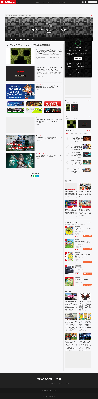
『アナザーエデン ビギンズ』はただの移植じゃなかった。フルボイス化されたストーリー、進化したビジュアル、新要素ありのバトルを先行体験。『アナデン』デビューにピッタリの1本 (71, 325)
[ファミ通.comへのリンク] (9, 2)
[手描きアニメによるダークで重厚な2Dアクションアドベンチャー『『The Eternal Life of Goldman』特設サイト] (85, 203)
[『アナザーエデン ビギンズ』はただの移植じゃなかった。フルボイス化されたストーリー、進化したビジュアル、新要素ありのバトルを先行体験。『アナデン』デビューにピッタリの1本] (71, 316)
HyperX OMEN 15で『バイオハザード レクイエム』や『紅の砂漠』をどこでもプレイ (85, 194)
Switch (25, 2)
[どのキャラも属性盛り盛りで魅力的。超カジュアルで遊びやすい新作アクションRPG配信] (20, 160)
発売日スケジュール (40, 2)
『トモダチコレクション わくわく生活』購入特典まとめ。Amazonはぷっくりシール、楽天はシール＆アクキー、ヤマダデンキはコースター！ (85, 325)
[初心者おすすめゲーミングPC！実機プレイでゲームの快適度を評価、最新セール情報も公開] (20, 91)
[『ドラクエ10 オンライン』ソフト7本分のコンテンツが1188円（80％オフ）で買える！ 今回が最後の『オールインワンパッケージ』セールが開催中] (87, 170)
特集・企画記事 (62, 2)
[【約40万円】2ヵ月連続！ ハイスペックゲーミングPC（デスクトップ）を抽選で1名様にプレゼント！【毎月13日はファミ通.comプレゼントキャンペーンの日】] (85, 336)
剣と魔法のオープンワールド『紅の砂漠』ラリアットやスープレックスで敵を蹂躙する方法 (49, 138)
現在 (67, 133)
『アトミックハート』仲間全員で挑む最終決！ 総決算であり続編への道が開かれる (71, 194)
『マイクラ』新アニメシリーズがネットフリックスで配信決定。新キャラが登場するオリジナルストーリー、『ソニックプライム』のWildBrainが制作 (49, 69)
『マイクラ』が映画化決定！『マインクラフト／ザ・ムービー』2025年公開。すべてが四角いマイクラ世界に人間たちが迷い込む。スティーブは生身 (49, 51)
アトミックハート (71, 189)
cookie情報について (60, 383)
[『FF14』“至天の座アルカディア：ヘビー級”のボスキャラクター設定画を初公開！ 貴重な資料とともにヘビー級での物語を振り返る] (85, 296)
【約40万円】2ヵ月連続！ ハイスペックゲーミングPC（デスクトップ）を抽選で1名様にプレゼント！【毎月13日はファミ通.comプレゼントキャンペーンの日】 (85, 345)
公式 (77, 74)
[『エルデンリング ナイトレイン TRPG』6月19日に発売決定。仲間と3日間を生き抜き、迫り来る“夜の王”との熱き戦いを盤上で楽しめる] (87, 138)
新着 (18, 2)
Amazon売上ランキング (72, 222)
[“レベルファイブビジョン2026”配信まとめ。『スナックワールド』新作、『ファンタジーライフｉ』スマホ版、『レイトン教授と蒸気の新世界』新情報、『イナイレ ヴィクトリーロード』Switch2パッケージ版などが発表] (71, 336)
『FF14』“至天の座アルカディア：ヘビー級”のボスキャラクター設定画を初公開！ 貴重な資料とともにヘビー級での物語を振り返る (85, 305)
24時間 (71, 133)
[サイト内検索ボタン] (92, 2)
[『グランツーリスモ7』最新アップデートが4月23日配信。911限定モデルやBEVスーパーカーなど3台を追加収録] (87, 154)
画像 (28, 39)
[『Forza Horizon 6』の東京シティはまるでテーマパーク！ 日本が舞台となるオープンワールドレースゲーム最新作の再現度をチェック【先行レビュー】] (71, 296)
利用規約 (47, 383)
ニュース (53, 2)
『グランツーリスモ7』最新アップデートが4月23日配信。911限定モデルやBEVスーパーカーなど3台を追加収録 (77, 155)
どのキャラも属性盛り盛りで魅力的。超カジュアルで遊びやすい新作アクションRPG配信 (49, 156)
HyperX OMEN (85, 189)
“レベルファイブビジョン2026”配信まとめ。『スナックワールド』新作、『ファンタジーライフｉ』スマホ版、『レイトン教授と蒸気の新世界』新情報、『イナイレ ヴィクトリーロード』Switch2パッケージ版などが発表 (71, 345)
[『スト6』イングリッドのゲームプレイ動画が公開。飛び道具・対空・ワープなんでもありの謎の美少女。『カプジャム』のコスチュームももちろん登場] (87, 146)
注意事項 (53, 383)
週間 (76, 133)
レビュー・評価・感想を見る (77, 47)
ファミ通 (37, 89)
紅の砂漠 (39, 135)
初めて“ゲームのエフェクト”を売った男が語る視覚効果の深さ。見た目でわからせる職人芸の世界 (71, 212)
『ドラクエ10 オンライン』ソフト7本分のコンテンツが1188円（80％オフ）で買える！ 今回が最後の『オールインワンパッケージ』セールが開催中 (77, 170)
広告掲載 (67, 383)
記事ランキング (69, 130)
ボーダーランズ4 (40, 117)
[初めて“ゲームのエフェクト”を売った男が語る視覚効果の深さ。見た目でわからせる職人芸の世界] (71, 203)
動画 (57, 2)
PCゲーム (33, 2)
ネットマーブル (38, 158)
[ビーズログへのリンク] (53, 390)
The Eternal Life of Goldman (86, 206)
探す (80, 58)
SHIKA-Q (69, 206)
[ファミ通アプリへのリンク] (45, 390)
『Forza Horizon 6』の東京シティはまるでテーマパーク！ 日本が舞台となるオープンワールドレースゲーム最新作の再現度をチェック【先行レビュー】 (71, 305)
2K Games (37, 124)
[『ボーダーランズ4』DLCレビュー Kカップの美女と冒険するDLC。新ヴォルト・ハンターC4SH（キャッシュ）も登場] (20, 125)
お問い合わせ (31, 383)
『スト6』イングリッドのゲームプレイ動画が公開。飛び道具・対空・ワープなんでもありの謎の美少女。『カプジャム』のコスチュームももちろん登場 (77, 147)
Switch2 (21, 2)
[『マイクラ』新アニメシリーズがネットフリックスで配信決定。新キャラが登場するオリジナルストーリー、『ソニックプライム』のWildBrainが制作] (20, 73)
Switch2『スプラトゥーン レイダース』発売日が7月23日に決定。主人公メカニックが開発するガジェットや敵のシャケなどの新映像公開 (77, 163)
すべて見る (89, 100)
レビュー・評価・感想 (20, 39)
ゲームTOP (10, 39)
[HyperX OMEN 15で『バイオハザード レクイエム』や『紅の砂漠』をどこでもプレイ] (85, 186)
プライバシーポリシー (40, 383)
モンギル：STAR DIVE (41, 153)
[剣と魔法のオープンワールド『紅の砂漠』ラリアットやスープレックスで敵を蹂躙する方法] (20, 143)
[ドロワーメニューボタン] (2, 2)
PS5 (29, 2)
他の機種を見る (81, 66)
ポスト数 (85, 133)
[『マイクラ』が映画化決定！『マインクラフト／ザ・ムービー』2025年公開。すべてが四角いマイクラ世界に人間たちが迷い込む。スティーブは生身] (20, 56)
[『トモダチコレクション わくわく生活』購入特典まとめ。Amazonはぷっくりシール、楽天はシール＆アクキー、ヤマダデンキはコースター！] (85, 316)
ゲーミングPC (40, 84)
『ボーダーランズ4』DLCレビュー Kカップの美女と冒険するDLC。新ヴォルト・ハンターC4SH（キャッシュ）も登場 (49, 121)
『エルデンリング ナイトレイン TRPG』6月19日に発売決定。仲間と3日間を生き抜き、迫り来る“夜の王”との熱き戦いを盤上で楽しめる (77, 139)
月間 (80, 133)
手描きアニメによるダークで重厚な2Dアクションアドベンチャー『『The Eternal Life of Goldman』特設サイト (85, 212)
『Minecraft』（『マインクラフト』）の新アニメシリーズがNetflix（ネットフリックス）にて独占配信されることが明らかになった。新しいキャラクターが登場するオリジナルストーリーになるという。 (49, 73)
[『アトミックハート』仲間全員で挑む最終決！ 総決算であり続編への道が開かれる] (71, 186)
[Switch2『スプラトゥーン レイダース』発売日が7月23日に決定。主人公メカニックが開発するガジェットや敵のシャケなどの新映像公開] (87, 162)
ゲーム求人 (47, 2)
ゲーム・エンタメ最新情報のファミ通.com (14, 15)
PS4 (49, 33)
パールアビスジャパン (40, 140)
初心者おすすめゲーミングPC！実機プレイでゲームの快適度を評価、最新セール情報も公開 (49, 87)
